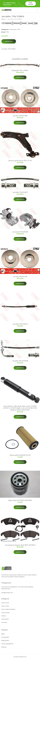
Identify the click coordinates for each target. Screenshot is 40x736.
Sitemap (3, 647)
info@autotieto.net (7, 592)
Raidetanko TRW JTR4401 (20, 70)
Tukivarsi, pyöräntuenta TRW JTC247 (20, 160)
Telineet (3, 616)
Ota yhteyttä (5, 637)
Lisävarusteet (5, 612)
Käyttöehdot (5, 640)
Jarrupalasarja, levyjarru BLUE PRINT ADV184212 (20, 545)
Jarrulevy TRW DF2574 (20, 276)
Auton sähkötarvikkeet (8, 609)
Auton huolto (5, 603)
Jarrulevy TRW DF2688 (20, 116)
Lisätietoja (8, 41)
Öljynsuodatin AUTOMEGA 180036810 (20, 500)
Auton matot (5, 606)
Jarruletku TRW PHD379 (20, 324)
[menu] (37, 10)
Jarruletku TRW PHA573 (20, 192)
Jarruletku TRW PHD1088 (20, 361)
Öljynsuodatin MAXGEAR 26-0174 (20, 455)
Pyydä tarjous (30, 3)
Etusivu (3, 19)
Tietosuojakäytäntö (7, 644)
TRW (18, 29)
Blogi (2, 634)
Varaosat (4, 622)
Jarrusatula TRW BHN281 (20, 232)
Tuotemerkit (12, 29)
